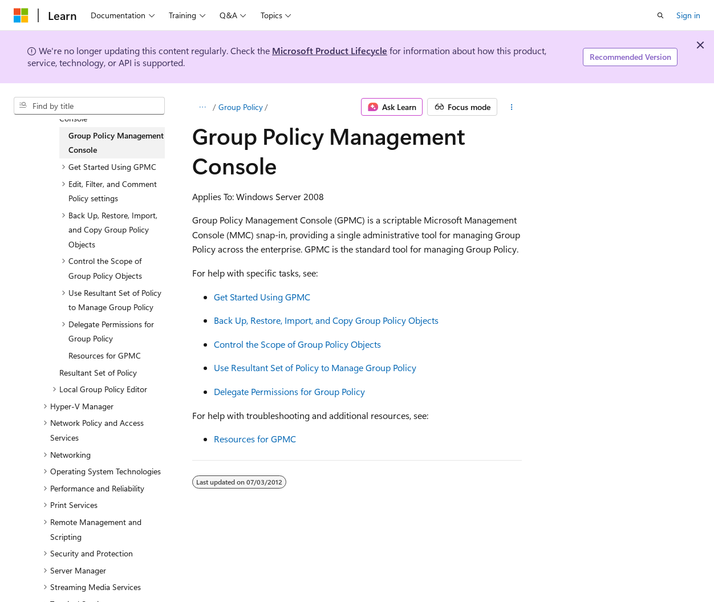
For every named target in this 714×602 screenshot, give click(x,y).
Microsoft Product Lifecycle (329, 50)
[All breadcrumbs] (202, 107)
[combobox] (89, 106)
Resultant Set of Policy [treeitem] (98, 372)
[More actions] (512, 107)
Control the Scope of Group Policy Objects (297, 344)
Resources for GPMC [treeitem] (104, 355)
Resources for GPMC (255, 439)
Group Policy (240, 106)
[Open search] (660, 15)
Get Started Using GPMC (262, 297)
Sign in (688, 15)
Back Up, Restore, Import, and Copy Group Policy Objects (326, 320)
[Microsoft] (21, 15)
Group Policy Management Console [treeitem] (116, 143)
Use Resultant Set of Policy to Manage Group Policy (315, 367)
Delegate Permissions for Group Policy (289, 391)
